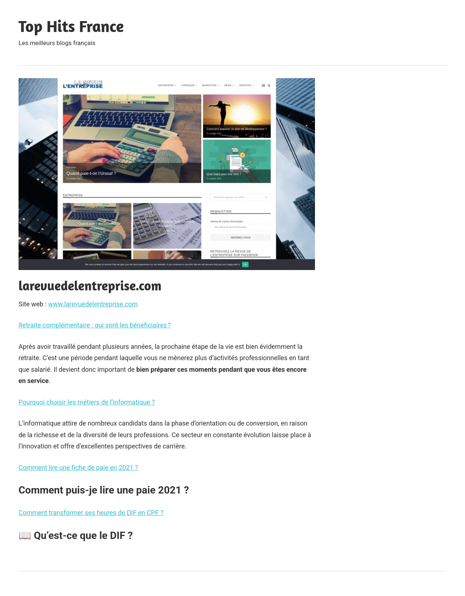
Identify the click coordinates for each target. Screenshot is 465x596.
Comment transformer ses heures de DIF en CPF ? (91, 512)
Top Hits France (71, 26)
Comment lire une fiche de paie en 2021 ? (78, 467)
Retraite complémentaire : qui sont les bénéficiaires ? (95, 325)
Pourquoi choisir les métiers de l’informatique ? (87, 402)
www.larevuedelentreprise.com (93, 304)
